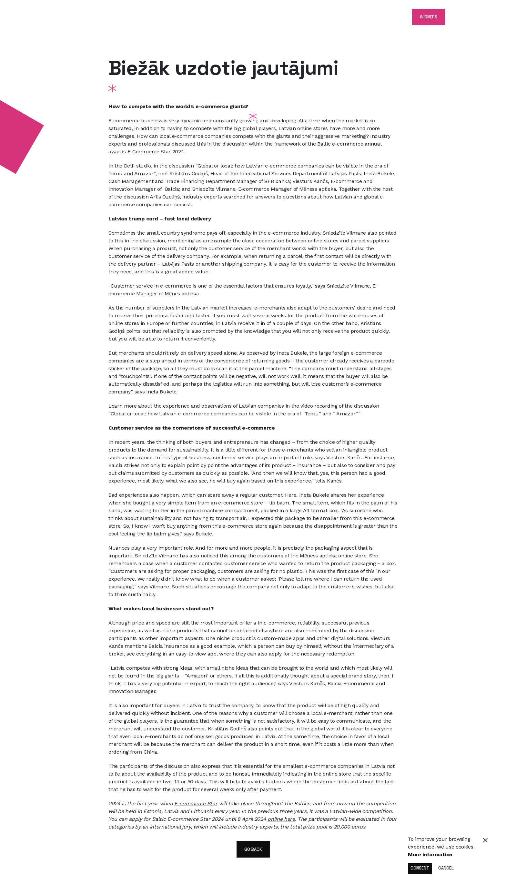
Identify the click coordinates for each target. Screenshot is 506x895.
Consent (419, 868)
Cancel (446, 868)
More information (430, 854)
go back (253, 849)
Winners (428, 17)
